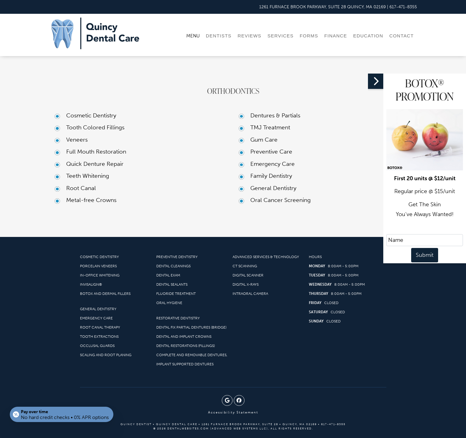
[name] (424, 240)
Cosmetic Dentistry (91, 115)
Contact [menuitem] (401, 35)
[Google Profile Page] (227, 400)
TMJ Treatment (270, 127)
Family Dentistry (271, 175)
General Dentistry (273, 188)
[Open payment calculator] (62, 414)
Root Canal (81, 188)
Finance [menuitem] (335, 35)
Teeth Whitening (87, 175)
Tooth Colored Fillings (95, 127)
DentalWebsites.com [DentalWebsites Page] (188, 428)
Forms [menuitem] (309, 35)
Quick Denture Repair (94, 163)
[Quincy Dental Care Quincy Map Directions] (322, 7)
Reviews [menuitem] (249, 35)
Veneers (77, 139)
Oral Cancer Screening (280, 200)
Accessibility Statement (233, 412)
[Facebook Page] (239, 400)
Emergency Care (272, 163)
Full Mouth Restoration (96, 151)
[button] (375, 81)
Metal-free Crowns (91, 200)
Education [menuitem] (368, 35)
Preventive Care (271, 151)
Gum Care (264, 139)
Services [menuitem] (280, 35)
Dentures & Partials (275, 115)
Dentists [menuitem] (219, 35)
